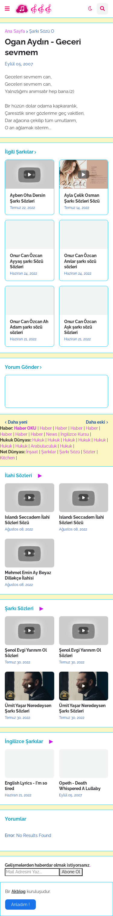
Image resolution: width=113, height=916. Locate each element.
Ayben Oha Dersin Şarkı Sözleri (27, 198)
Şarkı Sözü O (41, 31)
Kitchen (7, 457)
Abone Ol (71, 871)
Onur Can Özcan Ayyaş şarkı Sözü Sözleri (26, 261)
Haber (46, 428)
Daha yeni (17, 422)
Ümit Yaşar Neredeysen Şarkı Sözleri (28, 708)
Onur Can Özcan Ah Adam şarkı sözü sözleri (29, 327)
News (51, 434)
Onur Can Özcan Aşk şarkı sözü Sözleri (80, 327)
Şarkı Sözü (69, 451)
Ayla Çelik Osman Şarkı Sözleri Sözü (82, 198)
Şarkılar (48, 451)
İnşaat (32, 451)
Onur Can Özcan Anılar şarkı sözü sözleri (80, 261)
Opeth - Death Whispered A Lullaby (80, 786)
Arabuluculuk (44, 446)
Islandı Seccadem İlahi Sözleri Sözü (27, 520)
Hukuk (38, 440)
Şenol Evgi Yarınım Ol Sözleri (26, 653)
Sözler (89, 451)
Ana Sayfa (15, 31)
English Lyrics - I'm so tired (26, 786)
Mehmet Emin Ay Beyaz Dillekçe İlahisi (28, 575)
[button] (7, 9)
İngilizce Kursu (75, 434)
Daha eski (95, 422)
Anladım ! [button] (20, 904)
